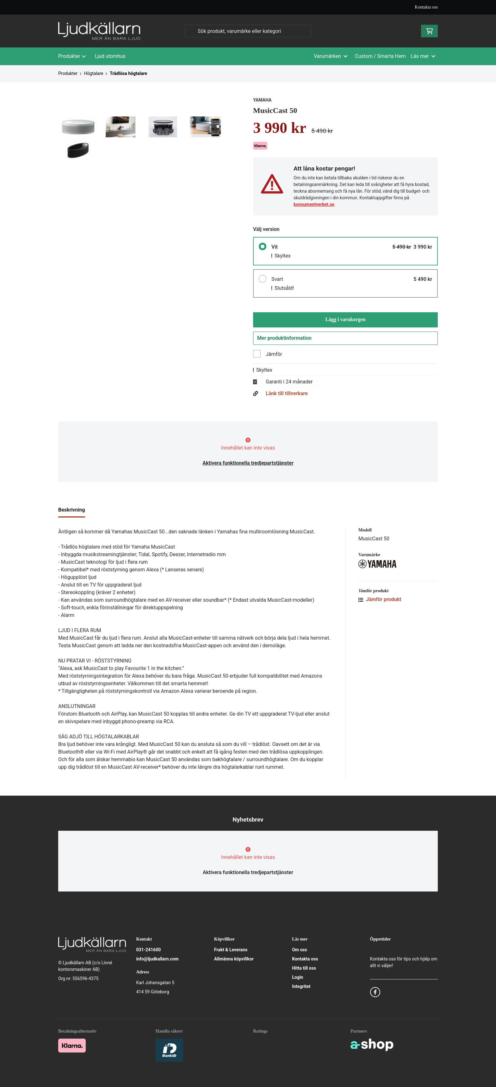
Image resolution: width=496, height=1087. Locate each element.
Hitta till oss (304, 968)
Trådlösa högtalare (128, 73)
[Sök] (248, 31)
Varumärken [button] (330, 56)
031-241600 (148, 949)
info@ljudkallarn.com (157, 958)
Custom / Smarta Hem (380, 56)
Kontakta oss (426, 7)
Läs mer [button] (423, 56)
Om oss (299, 949)
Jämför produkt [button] (379, 601)
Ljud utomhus (110, 56)
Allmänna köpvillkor (234, 958)
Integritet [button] (301, 986)
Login (297, 977)
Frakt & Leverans (230, 949)
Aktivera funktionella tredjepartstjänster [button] (248, 465)
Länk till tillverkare (287, 395)
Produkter (72, 56)
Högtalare (93, 73)
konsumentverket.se (314, 204)
